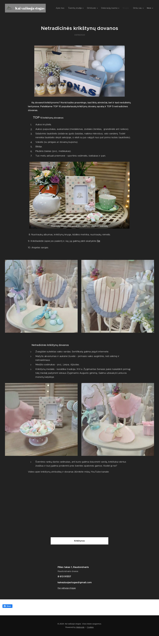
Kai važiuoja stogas (67, 588)
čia (98, 241)
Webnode (80, 627)
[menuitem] (66, 8)
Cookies (90, 627)
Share (7, 606)
